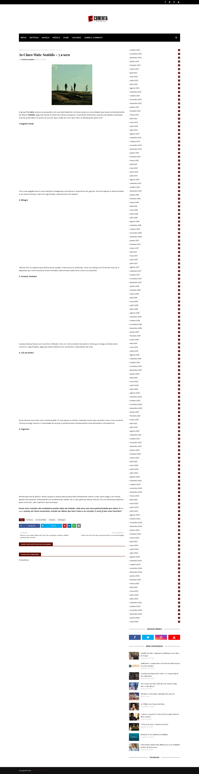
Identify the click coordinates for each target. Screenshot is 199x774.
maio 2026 (155, 622)
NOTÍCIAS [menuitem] (34, 37)
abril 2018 (155, 298)
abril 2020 (155, 378)
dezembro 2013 (155, 103)
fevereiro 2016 (155, 199)
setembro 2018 (155, 317)
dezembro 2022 (155, 492)
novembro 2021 (155, 442)
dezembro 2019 (155, 370)
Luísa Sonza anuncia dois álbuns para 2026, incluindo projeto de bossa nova (160, 746)
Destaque (33, 50)
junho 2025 (155, 595)
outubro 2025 (155, 606)
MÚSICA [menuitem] (56, 37)
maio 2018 (155, 301)
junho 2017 (155, 260)
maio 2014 (155, 122)
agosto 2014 (155, 134)
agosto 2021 (155, 431)
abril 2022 (155, 462)
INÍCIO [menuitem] (23, 37)
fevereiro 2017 (155, 244)
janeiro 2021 (155, 412)
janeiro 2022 (155, 450)
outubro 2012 (155, 50)
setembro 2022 (155, 481)
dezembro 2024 (155, 572)
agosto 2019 (155, 355)
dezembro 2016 (155, 237)
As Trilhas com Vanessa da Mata (153, 704)
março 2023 (155, 496)
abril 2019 (155, 343)
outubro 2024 (155, 564)
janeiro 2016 (155, 195)
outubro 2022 (155, 484)
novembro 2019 (155, 366)
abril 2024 (155, 542)
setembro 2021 (155, 435)
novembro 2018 (155, 324)
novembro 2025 (155, 610)
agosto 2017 (155, 267)
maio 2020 (155, 381)
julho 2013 (155, 84)
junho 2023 (155, 507)
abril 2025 (155, 587)
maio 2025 (155, 591)
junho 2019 (155, 351)
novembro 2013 (155, 99)
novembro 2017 (155, 279)
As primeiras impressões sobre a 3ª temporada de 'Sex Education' (159, 674)
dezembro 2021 (155, 446)
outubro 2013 (155, 96)
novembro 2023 (155, 522)
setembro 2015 (155, 183)
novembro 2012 (155, 54)
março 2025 (155, 583)
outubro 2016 (155, 229)
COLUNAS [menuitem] (76, 37)
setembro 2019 (155, 359)
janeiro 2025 (155, 576)
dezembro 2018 (155, 328)
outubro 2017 (155, 275)
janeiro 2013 (155, 61)
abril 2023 (155, 500)
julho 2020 (155, 389)
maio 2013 (155, 77)
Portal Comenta (27, 59)
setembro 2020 (155, 397)
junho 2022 (155, 469)
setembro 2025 (155, 603)
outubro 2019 (155, 362)
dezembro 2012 (155, 58)
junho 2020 (155, 385)
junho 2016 (155, 214)
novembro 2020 (155, 404)
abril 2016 (155, 206)
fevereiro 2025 (155, 580)
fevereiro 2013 (155, 65)
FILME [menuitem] (66, 37)
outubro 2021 (155, 439)
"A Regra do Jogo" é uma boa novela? (154, 724)
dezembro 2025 (155, 614)
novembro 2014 (155, 145)
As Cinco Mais (41, 520)
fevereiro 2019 (155, 336)
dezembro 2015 (155, 191)
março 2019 (155, 340)
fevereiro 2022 (155, 454)
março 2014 (155, 115)
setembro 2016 (155, 225)
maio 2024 (155, 545)
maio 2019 (155, 347)
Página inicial (23, 50)
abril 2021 (155, 423)
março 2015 (155, 160)
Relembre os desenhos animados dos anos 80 (158, 694)
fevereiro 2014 (155, 111)
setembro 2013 (155, 92)
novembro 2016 (155, 233)
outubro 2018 (155, 321)
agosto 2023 (155, 515)
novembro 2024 (155, 568)
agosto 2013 (155, 88)
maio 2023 (155, 503)
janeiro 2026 (155, 618)
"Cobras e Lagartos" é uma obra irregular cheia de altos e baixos (160, 715)
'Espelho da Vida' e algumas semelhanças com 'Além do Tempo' (160, 654)
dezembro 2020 (155, 408)
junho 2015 (155, 172)
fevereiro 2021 (155, 416)
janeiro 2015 (155, 153)
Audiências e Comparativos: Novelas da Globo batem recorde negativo (160, 664)
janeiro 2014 (155, 107)
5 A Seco (30, 520)
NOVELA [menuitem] (45, 37)
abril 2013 (155, 73)
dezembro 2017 (155, 282)
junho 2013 (155, 80)
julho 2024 (155, 553)
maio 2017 (155, 256)
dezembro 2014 (155, 149)
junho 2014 (155, 126)
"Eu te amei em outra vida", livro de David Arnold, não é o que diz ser (159, 685)
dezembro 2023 (155, 526)
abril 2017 (155, 252)
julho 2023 (155, 511)
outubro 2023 (155, 519)
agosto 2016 (155, 221)
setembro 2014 (155, 138)
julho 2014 (155, 130)
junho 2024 (155, 549)
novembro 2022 (155, 488)
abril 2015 (155, 164)
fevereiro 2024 (155, 534)
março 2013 (155, 69)
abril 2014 (155, 119)
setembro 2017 (155, 271)
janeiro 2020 (155, 374)
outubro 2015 (155, 187)
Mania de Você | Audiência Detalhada (154, 734)
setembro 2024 (155, 561)
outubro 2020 (155, 401)
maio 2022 (155, 465)
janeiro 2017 (155, 240)
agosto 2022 (155, 477)
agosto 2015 (155, 180)
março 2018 (155, 294)
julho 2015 (155, 176)
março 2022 (155, 458)
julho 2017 (155, 263)
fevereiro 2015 (155, 157)
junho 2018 (155, 305)
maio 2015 (155, 168)
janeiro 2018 (155, 286)
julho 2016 (155, 218)
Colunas (52, 520)
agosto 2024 (155, 557)
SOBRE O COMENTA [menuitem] (93, 37)
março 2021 (155, 420)
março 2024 (155, 538)
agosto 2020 (155, 393)
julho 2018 (155, 309)
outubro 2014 (155, 141)
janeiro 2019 (155, 332)
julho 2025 (155, 599)
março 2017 (155, 248)
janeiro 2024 (155, 530)
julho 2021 (155, 427)
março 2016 (155, 202)
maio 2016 (155, 210)
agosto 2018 (155, 313)
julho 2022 (155, 473)
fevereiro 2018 (155, 290)
